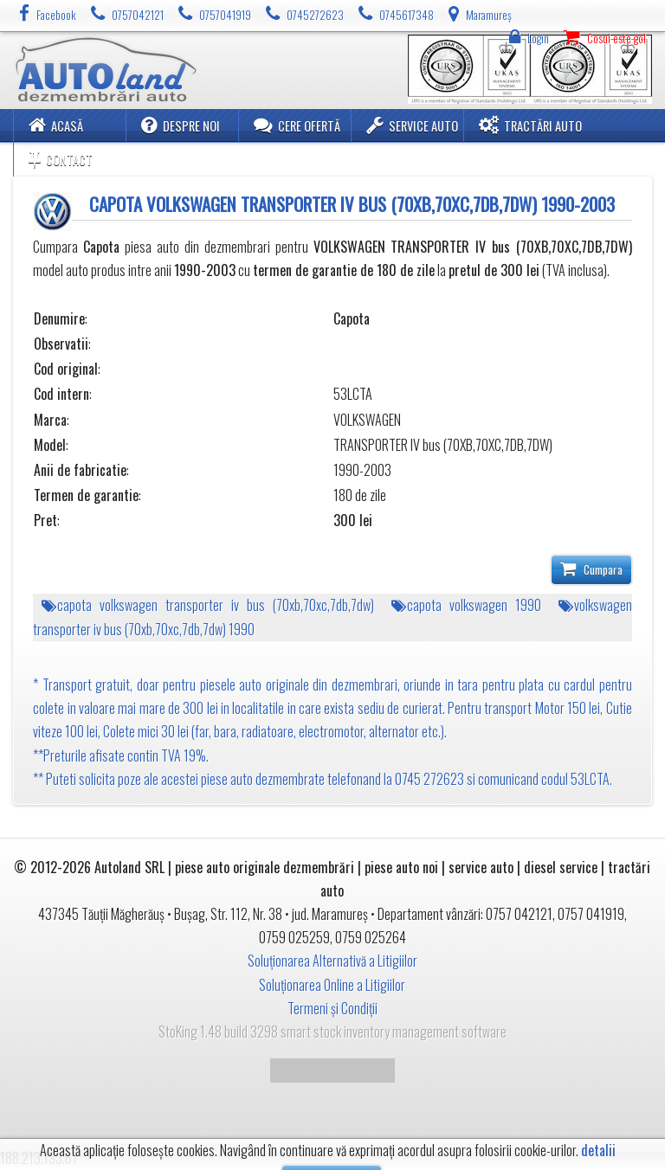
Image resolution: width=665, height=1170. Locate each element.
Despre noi (180, 125)
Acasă (56, 125)
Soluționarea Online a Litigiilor (332, 984)
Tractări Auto (530, 125)
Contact (61, 159)
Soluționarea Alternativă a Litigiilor (332, 960)
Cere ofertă (297, 125)
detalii (598, 1150)
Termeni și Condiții (332, 1008)
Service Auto (412, 125)
